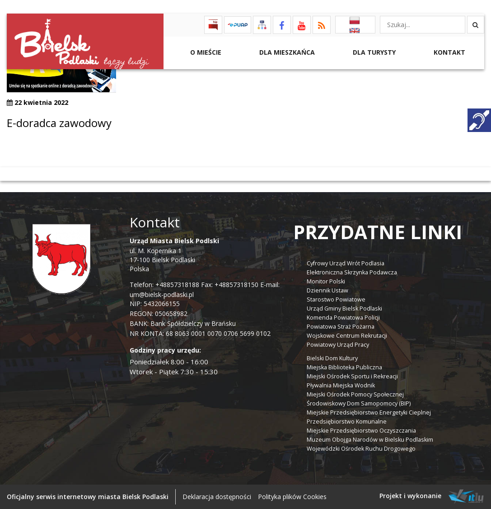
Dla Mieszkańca (286, 52)
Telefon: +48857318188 (164, 284)
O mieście (204, 52)
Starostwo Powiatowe (336, 299)
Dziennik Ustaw (327, 290)
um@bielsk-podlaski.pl (162, 294)
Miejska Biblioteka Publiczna (344, 367)
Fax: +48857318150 (229, 284)
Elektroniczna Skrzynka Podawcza (352, 272)
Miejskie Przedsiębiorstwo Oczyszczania (361, 430)
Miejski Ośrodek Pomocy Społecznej (355, 394)
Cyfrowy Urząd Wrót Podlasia (345, 263)
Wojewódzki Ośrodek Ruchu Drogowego (361, 448)
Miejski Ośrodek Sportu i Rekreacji (352, 376)
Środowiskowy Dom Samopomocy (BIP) (359, 403)
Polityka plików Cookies (292, 496)
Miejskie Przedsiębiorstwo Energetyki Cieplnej (369, 412)
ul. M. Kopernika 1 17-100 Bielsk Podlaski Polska (174, 254)
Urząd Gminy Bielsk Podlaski (344, 308)
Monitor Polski (326, 281)
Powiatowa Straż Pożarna (340, 326)
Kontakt (448, 52)
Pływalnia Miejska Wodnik (341, 385)
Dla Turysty (373, 52)
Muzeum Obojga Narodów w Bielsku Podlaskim (370, 439)
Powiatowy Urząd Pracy (338, 345)
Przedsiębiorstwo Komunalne (347, 421)
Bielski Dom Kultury (332, 358)
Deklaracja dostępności (216, 496)
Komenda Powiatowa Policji (343, 317)
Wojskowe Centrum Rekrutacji (347, 335)
